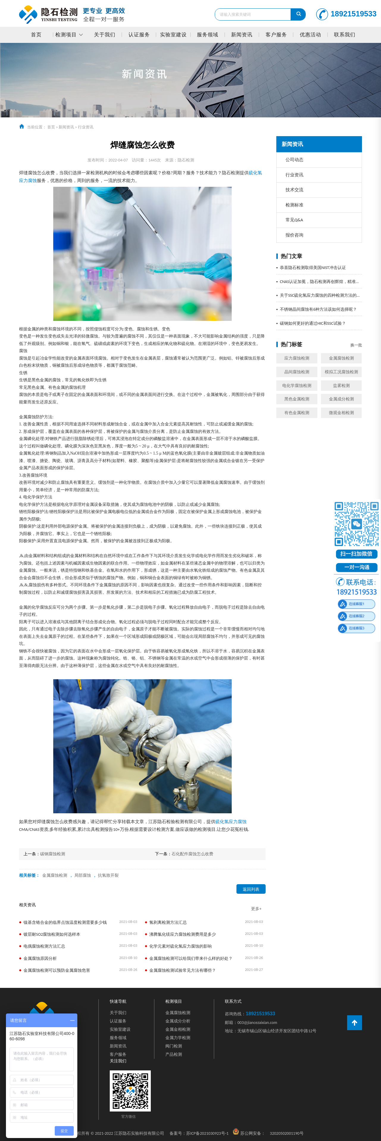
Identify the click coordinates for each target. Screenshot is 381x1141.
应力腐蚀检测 (296, 358)
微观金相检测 (341, 412)
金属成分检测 (341, 399)
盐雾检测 (341, 385)
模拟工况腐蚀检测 (341, 371)
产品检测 (173, 1054)
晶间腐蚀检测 (296, 371)
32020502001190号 (286, 1133)
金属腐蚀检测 (341, 358)
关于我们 (104, 35)
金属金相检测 (177, 1029)
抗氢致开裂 (108, 875)
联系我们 (344, 35)
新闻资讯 (242, 35)
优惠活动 (310, 35)
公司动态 (294, 159)
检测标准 (294, 205)
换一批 (356, 345)
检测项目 (66, 35)
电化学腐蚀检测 (296, 385)
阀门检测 (173, 1046)
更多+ (256, 908)
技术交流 (294, 189)
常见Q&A (294, 220)
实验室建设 (173, 35)
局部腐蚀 (82, 875)
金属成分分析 (177, 1021)
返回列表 (251, 889)
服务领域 (207, 35)
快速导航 (118, 1001)
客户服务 (276, 35)
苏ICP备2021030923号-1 (199, 1133)
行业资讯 (85, 127)
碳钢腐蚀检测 (52, 853)
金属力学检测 (177, 1037)
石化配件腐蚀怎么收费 (192, 853)
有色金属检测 (296, 412)
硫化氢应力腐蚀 (231, 821)
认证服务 (139, 35)
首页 (36, 35)
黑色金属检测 (296, 399)
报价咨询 (294, 235)
